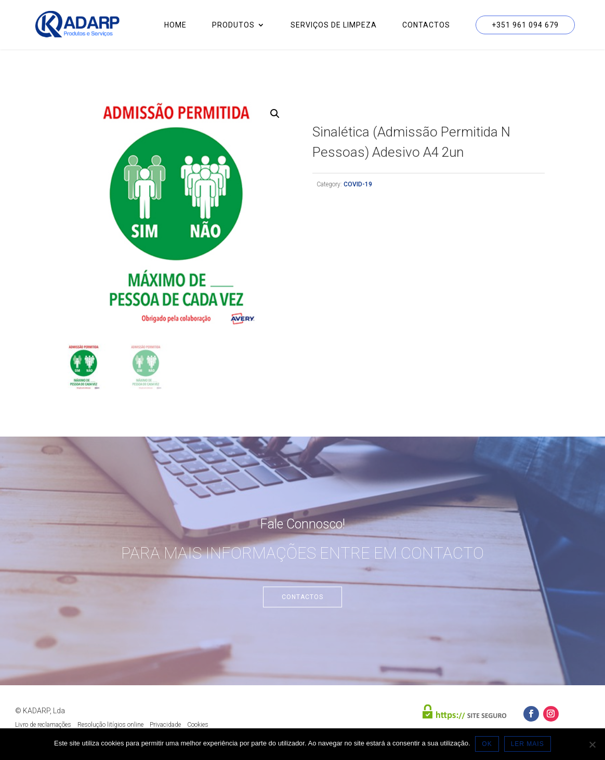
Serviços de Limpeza (334, 25)
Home (175, 25)
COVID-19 (358, 184)
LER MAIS (527, 744)
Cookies (197, 724)
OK (487, 744)
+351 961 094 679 (525, 25)
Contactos (426, 25)
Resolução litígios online (110, 724)
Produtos (233, 25)
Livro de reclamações (43, 724)
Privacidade (165, 724)
